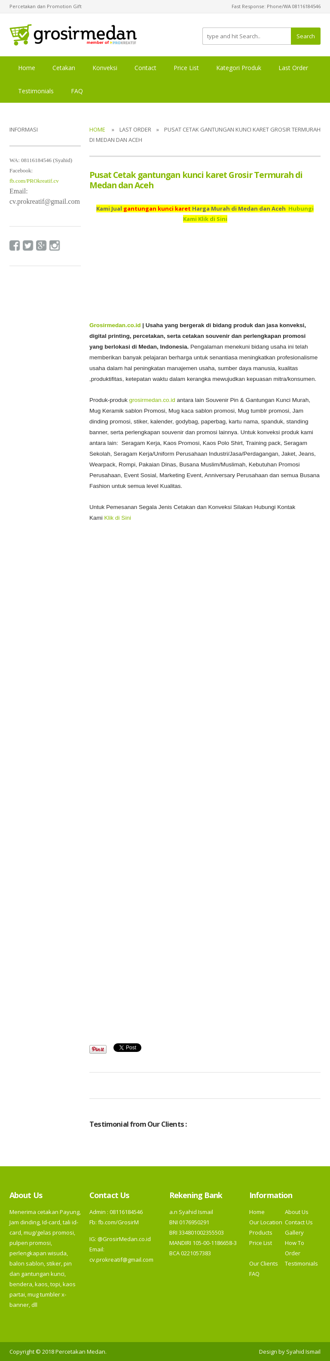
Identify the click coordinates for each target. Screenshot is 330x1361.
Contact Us (299, 1222)
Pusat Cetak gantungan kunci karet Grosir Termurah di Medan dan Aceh (195, 180)
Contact (145, 68)
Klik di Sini (117, 518)
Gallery (294, 1232)
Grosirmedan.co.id (115, 325)
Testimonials (36, 91)
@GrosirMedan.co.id (124, 1239)
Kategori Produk (238, 68)
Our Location (265, 1222)
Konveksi (104, 68)
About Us (297, 1212)
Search (305, 36)
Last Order (293, 68)
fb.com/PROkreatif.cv (34, 181)
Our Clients (263, 1263)
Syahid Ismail (303, 1351)
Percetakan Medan (80, 1351)
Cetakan (63, 68)
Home (26, 68)
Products (260, 1232)
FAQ (77, 91)
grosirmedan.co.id (152, 400)
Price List (186, 68)
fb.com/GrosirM (118, 1222)
